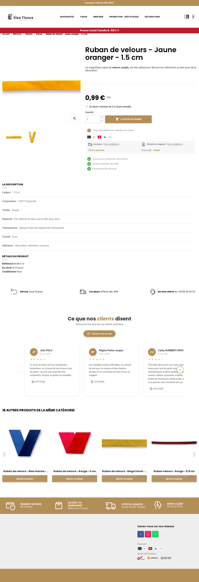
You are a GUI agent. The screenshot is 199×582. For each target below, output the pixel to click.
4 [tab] (104, 486)
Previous (4, 454)
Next (194, 454)
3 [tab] (101, 486)
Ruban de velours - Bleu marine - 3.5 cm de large (24, 471)
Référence (8, 263)
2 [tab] (98, 486)
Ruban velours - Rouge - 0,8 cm (174, 471)
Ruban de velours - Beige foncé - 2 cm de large (124, 471)
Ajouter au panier (128, 119)
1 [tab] (94, 486)
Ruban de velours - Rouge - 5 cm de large (74, 471)
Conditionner (9, 271)
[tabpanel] (25, 453)
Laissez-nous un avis (99, 333)
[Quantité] (92, 119)
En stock (7, 267)
